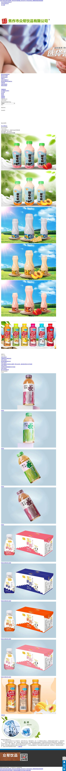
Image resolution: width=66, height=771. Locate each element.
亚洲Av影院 (28, 770)
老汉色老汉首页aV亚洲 (5, 770)
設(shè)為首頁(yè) (5, 3)
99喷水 (11, 770)
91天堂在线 (23, 770)
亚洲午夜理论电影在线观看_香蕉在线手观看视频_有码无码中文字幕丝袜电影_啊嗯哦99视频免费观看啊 (21, 0)
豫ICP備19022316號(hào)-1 (34, 766)
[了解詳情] (20, 746)
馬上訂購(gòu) (4, 125)
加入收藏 (3, 4)
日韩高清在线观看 (17, 770)
